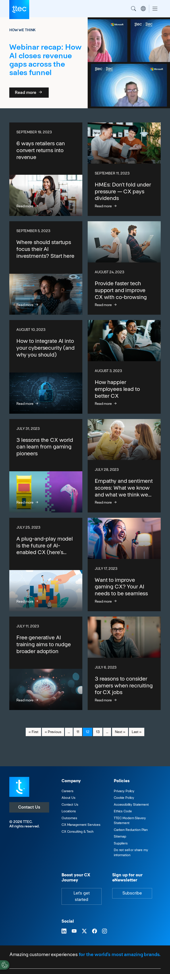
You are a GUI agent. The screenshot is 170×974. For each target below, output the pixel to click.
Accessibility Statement (131, 804)
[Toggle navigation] (155, 9)
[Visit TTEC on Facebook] (94, 931)
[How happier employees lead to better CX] (124, 366)
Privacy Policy (124, 791)
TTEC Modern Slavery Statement (130, 820)
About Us (68, 797)
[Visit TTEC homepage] (19, 786)
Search (133, 9)
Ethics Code (123, 811)
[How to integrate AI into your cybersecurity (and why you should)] (45, 366)
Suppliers (121, 843)
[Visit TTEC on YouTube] (74, 931)
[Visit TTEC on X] (84, 931)
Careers (67, 791)
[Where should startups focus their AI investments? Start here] (45, 268)
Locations (69, 811)
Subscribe (132, 893)
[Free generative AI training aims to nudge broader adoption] (45, 663)
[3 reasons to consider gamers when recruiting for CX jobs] (124, 663)
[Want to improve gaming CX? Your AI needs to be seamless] (124, 564)
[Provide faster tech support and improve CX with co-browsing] (124, 268)
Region (143, 9)
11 (79, 731)
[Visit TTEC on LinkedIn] (64, 931)
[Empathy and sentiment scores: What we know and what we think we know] (124, 465)
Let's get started (81, 896)
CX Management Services (81, 825)
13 (99, 731)
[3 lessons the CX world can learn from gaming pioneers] (45, 465)
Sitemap (120, 836)
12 (88, 731)
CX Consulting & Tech (77, 831)
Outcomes (69, 818)
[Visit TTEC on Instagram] (104, 931)
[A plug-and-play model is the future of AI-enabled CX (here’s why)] (45, 564)
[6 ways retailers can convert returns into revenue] (45, 169)
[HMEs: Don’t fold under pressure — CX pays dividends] (124, 169)
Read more (29, 92)
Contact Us (29, 807)
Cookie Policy (124, 797)
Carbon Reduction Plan (131, 830)
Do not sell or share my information (131, 852)
